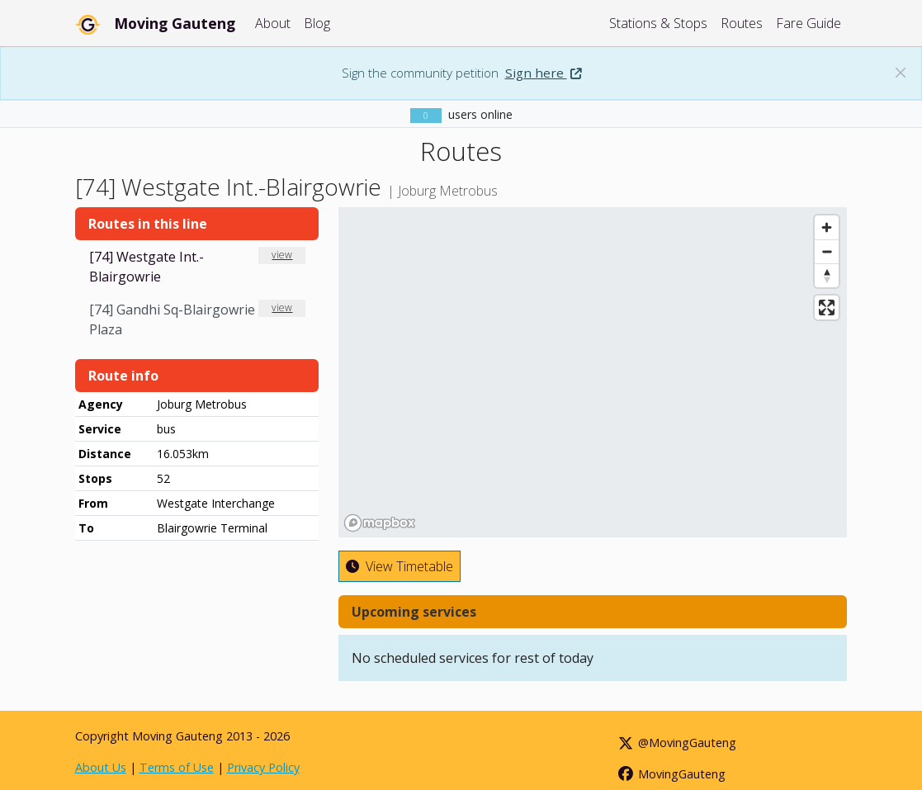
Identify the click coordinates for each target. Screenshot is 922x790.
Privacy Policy (263, 767)
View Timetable (399, 566)
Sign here (543, 72)
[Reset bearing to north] (827, 275)
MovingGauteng (671, 774)
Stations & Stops (658, 23)
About (273, 23)
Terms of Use (176, 767)
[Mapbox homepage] (379, 522)
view (282, 255)
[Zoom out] (827, 251)
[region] (592, 372)
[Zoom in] (827, 227)
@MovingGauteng (676, 742)
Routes (742, 23)
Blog (317, 23)
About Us (100, 767)
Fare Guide (808, 23)
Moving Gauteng (174, 23)
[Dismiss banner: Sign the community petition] (900, 72)
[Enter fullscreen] (827, 307)
